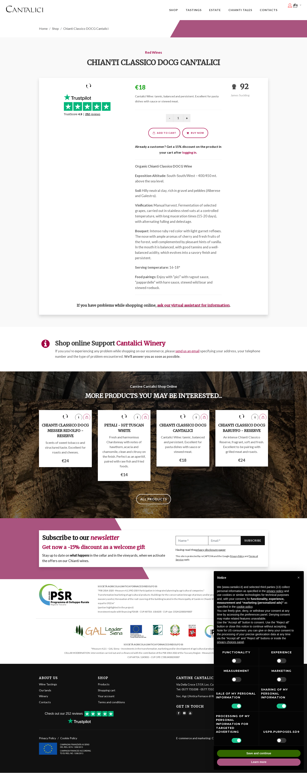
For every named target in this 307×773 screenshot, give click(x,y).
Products (103, 684)
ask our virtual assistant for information (193, 305)
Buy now (195, 133)
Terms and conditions (111, 702)
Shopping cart (106, 690)
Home (43, 29)
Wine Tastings (48, 684)
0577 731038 (190, 689)
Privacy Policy (237, 556)
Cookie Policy (68, 738)
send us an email (187, 351)
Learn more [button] (258, 762)
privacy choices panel (230, 642)
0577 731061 (209, 689)
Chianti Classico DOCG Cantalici (182, 428)
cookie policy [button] (244, 606)
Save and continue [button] (258, 753)
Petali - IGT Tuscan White (124, 428)
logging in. (189, 152)
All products (153, 499)
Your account (106, 696)
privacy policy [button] (275, 591)
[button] (298, 577)
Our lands (45, 690)
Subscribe (252, 540)
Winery (43, 696)
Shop (55, 29)
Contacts (45, 702)
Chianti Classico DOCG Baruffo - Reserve (241, 428)
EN (298, 9)
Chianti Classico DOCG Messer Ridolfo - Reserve (65, 430)
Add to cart (164, 133)
